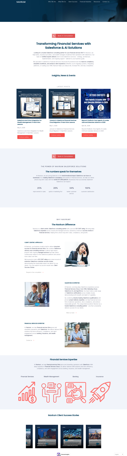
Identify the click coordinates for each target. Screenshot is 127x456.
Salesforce (44, 329)
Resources (97, 1)
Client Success (72, 1)
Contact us (30, 340)
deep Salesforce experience (86, 287)
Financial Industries (85, 1)
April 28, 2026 (86, 125)
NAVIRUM (21, 2)
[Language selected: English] (119, 454)
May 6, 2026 (21, 127)
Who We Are (52, 1)
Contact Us (105, 1)
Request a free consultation (35, 272)
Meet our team (71, 312)
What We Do (62, 1)
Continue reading (25, 137)
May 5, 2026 (53, 125)
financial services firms (53, 364)
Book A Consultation (62, 36)
